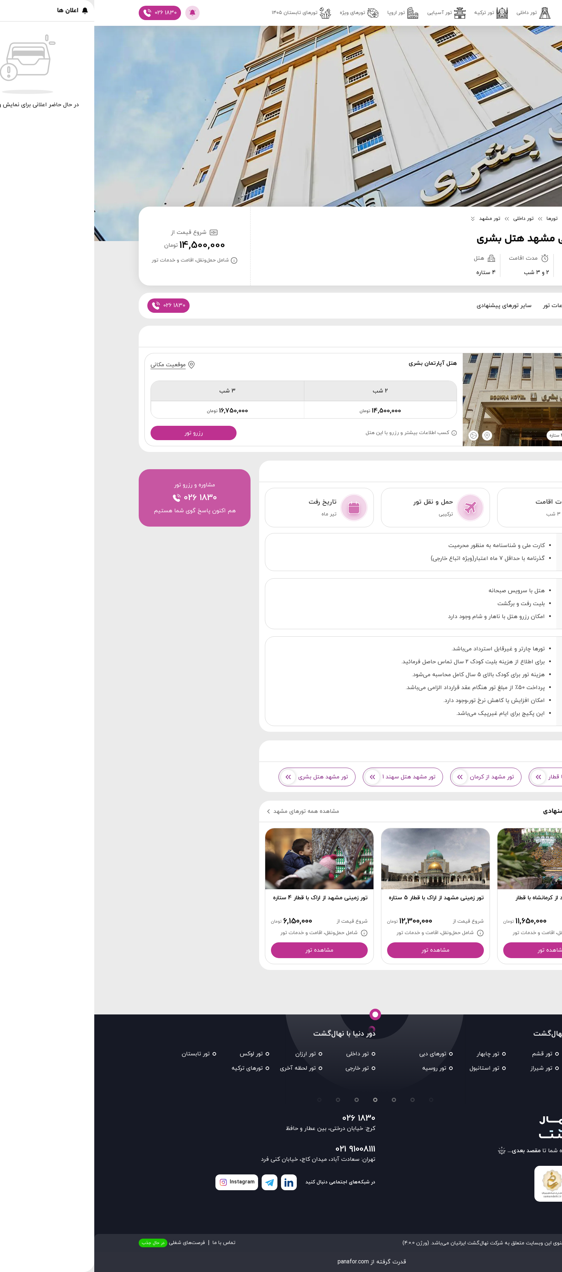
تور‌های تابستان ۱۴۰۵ (207, 13)
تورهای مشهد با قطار (470, 777)
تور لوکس (157, 1054)
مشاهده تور (457, 950)
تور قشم (448, 1054)
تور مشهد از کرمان (389, 777)
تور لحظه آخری (204, 1068)
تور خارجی (263, 1068)
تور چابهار (393, 1054)
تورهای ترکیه (152, 1068)
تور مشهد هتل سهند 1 (306, 777)
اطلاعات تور (463, 306)
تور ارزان (211, 1054)
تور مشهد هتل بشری (220, 777)
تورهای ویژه (265, 13)
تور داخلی (439, 13)
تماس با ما (129, 1242)
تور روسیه (340, 1068)
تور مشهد (500, 1054)
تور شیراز (447, 1068)
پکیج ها (499, 306)
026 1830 (264, 1118)
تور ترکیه (397, 13)
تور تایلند (500, 1083)
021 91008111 (261, 1149)
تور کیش (500, 1068)
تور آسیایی (352, 13)
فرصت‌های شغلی (77, 1243)
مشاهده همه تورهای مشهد (208, 811)
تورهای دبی (338, 1054)
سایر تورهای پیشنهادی (409, 306)
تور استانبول (390, 1068)
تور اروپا (308, 13)
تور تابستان (101, 1054)
